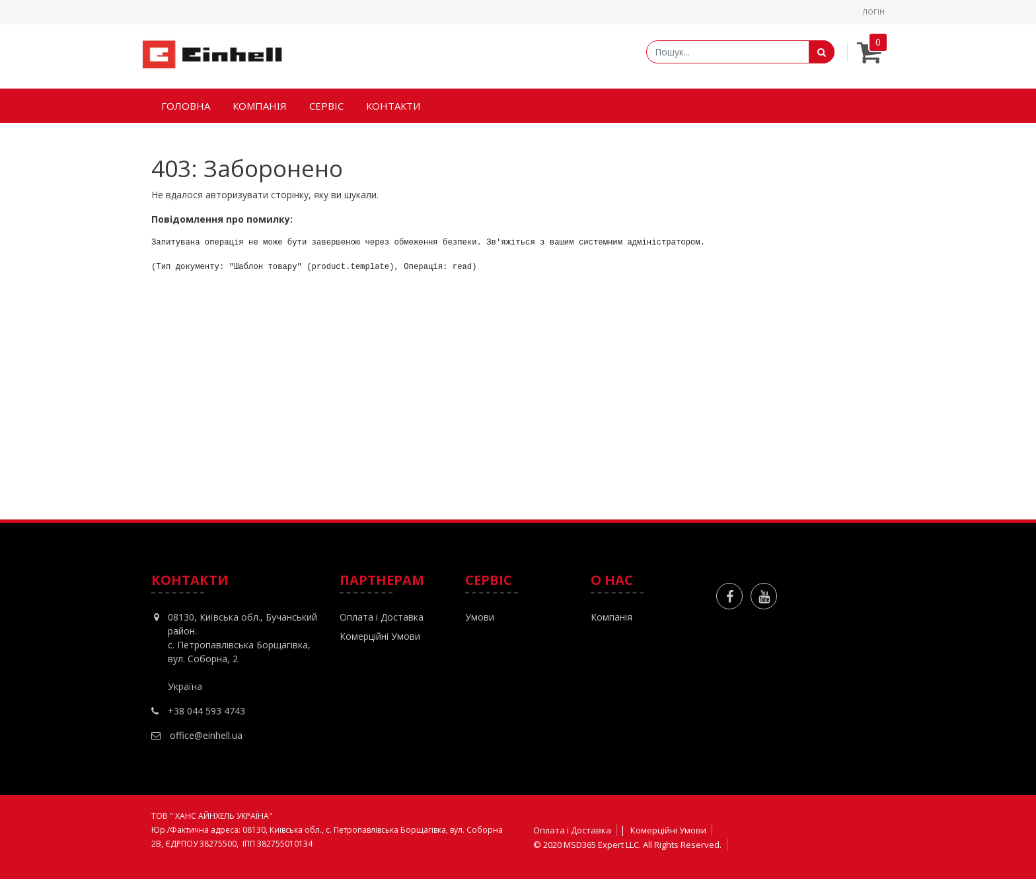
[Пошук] (821, 51)
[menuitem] (185, 106)
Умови (479, 617)
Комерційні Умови (380, 636)
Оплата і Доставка (382, 617)
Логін (873, 12)
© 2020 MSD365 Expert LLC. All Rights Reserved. (627, 845)
